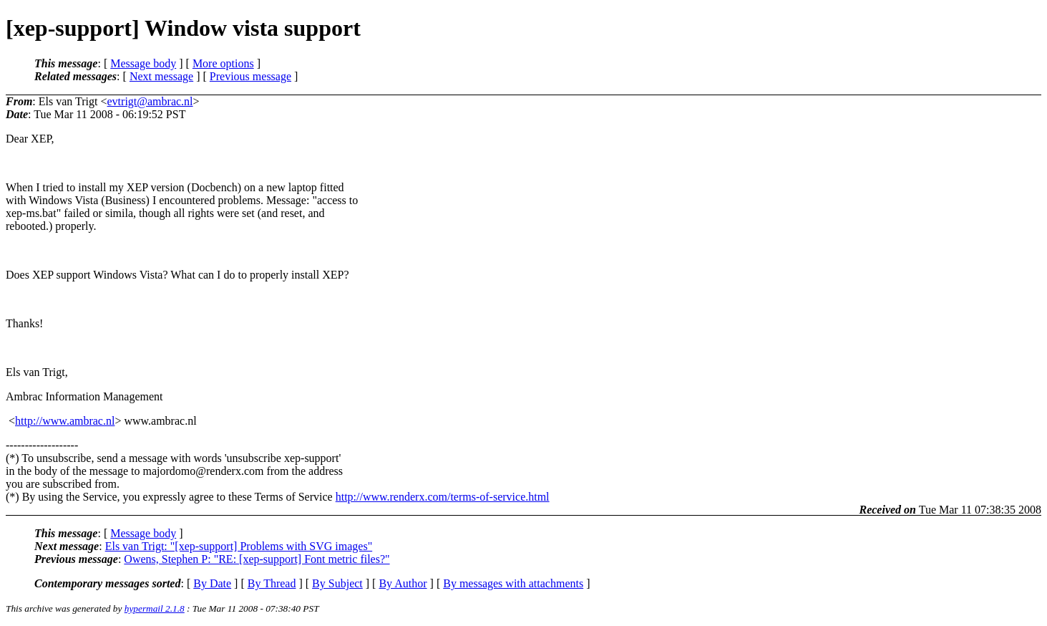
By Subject (337, 583)
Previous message (250, 76)
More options (223, 63)
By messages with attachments (513, 583)
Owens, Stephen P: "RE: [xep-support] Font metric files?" (256, 559)
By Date (212, 583)
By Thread (272, 583)
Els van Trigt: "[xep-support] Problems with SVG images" (239, 546)
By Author (403, 583)
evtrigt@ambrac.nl (150, 101)
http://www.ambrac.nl (65, 421)
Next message (161, 76)
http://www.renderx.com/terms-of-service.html (443, 497)
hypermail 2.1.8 (155, 608)
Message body (143, 63)
